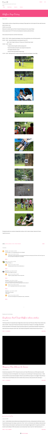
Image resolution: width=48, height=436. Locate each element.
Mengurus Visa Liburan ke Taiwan (15, 367)
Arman (6, 261)
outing (13, 243)
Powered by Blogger (24, 433)
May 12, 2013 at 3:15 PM (15, 264)
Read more (44, 331)
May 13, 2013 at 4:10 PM (15, 274)
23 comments (7, 380)
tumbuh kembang (18, 243)
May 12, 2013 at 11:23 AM (12, 261)
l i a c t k (5, 2)
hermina (9, 243)
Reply (6, 259)
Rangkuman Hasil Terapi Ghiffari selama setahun (20, 317)
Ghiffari (6, 243)
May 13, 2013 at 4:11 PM (15, 284)
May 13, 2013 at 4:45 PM (15, 295)
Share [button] (43, 243)
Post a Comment (8, 429)
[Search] (41, 2)
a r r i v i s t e (7, 416)
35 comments (7, 331)
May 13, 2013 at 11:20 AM (13, 280)
